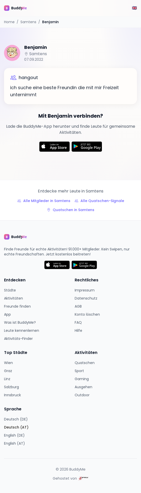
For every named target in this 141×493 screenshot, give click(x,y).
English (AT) (14, 443)
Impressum (85, 290)
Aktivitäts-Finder (18, 338)
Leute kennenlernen (21, 330)
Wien (8, 362)
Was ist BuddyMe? (20, 322)
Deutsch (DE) (16, 419)
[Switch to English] (134, 8)
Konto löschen (87, 314)
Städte (10, 290)
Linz (7, 378)
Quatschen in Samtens (70, 209)
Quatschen (85, 362)
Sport (79, 370)
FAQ (78, 322)
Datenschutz (86, 298)
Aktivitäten (13, 298)
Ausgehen (83, 386)
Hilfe (78, 330)
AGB (78, 306)
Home (9, 21)
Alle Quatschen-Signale (99, 200)
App (7, 314)
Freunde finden (17, 306)
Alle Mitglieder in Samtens (43, 200)
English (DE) (14, 435)
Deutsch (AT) (16, 427)
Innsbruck (12, 395)
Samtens (28, 21)
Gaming (82, 378)
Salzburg (11, 386)
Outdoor (82, 395)
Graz (8, 370)
